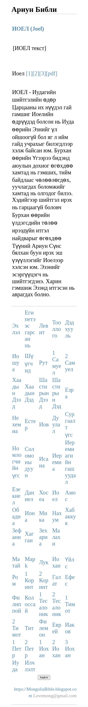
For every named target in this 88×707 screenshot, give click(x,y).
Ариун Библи (34, 9)
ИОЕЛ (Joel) (28, 29)
